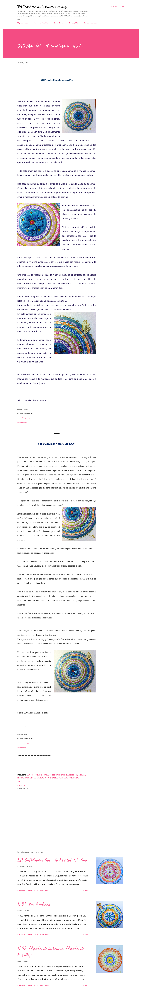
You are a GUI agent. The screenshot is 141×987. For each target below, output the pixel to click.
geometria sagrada (60, 775)
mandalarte (22, 778)
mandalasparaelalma (37, 778)
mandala (81, 775)
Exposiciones (58, 23)
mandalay (63, 778)
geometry (73, 775)
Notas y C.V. (73, 23)
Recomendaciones (90, 23)
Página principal (22, 23)
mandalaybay (73, 778)
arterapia (47, 775)
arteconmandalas (34, 775)
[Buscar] (114, 6)
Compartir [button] (21, 785)
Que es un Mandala (41, 23)
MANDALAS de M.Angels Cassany (42, 6)
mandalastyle (53, 778)
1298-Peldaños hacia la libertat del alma (52, 860)
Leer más (84, 890)
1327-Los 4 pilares (33, 904)
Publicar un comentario (38, 890)
